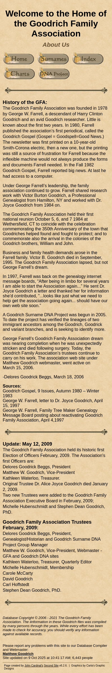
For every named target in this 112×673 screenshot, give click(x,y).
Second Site (51, 665)
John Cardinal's (34, 665)
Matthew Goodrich (18, 654)
